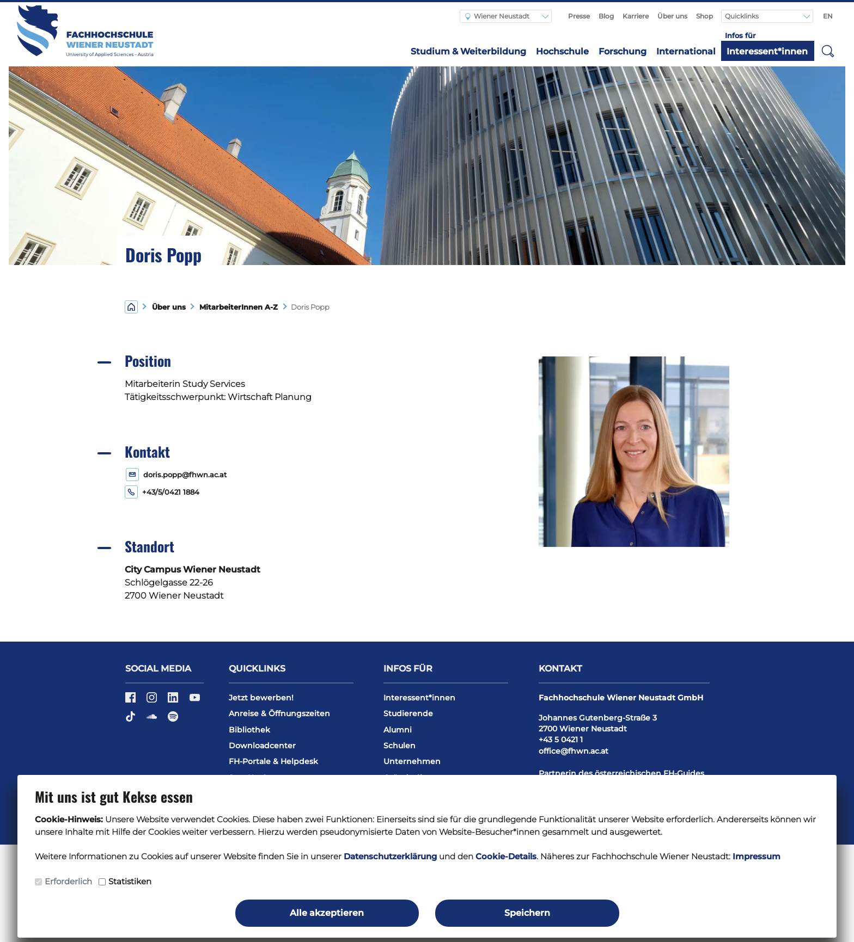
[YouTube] (195, 701)
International (686, 51)
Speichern (527, 913)
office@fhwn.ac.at (573, 751)
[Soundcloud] (153, 720)
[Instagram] (153, 701)
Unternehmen (412, 761)
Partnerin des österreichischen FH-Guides (621, 773)
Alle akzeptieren (327, 913)
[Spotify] (173, 720)
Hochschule (562, 51)
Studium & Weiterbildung (468, 51)
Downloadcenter (262, 745)
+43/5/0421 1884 (170, 492)
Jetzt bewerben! (261, 697)
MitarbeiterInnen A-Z (236, 307)
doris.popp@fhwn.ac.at (185, 475)
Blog (606, 16)
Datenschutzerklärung (390, 856)
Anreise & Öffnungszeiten (279, 713)
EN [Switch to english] (828, 16)
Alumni (397, 729)
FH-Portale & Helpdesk (273, 761)
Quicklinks (742, 16)
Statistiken (129, 881)
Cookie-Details (505, 856)
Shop (704, 16)
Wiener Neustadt (497, 16)
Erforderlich (68, 881)
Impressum (756, 856)
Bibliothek (249, 729)
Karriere (636, 16)
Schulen (399, 745)
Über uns (672, 16)
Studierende (408, 713)
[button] (828, 50)
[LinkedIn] (174, 701)
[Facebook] (131, 701)
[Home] (131, 306)
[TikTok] (131, 720)
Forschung (622, 51)
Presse (579, 16)
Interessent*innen (767, 51)
